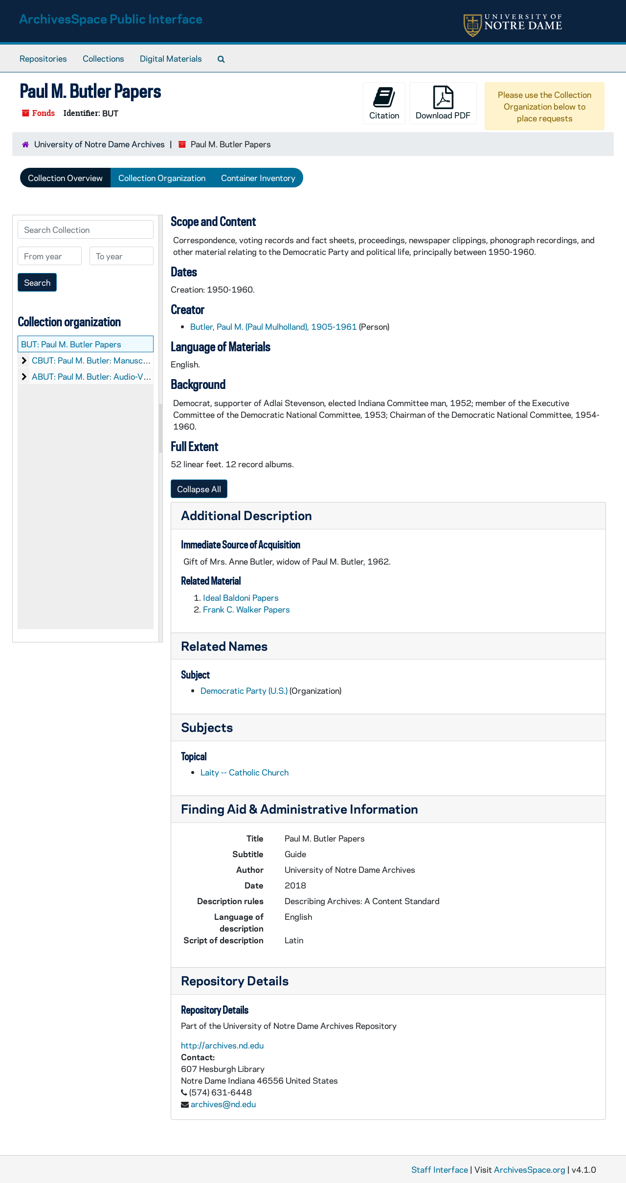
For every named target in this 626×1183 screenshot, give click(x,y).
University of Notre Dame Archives (99, 143)
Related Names (224, 645)
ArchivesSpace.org (529, 1169)
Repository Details (235, 980)
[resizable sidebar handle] (160, 428)
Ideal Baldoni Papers (241, 597)
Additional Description (246, 515)
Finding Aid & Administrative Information (299, 808)
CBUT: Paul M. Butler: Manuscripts (96, 360)
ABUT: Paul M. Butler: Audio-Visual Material (113, 376)
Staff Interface (439, 1169)
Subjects (207, 727)
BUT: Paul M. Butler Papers (71, 344)
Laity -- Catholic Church (245, 772)
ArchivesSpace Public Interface (110, 18)
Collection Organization (161, 177)
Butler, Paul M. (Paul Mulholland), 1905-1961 (273, 326)
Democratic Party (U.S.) (244, 690)
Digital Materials (171, 58)
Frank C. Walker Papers (246, 609)
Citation (384, 103)
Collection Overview (65, 177)
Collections (103, 58)
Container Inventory (258, 177)
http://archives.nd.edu (222, 1045)
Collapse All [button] (199, 488)
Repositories (43, 58)
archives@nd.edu (223, 1103)
